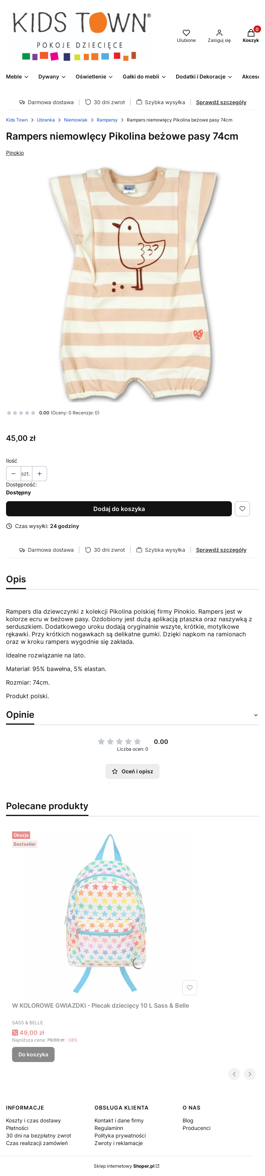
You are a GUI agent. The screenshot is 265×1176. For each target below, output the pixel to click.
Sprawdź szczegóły (221, 102)
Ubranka (46, 120)
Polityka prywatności (120, 1135)
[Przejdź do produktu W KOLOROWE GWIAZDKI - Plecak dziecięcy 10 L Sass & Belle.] (106, 913)
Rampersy (107, 120)
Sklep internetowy (124, 1166)
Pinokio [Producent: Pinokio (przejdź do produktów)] (15, 152)
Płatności (17, 1128)
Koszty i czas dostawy (33, 1120)
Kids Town (17, 120)
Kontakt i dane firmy (119, 1120)
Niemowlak (76, 120)
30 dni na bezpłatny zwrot (38, 1135)
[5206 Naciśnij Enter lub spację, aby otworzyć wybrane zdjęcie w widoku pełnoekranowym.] (132, 283)
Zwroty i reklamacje (118, 1143)
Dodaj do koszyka (119, 509)
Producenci (196, 1128)
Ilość (11, 460)
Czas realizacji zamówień (37, 1143)
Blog (188, 1120)
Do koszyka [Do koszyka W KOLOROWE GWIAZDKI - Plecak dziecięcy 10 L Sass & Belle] (33, 1054)
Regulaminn (108, 1128)
